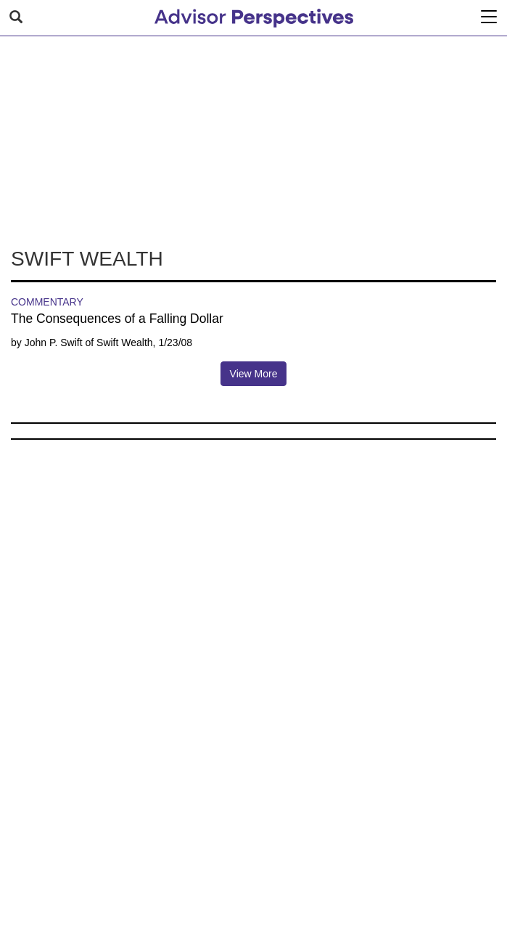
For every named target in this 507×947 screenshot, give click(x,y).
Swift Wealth (124, 342)
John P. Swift (54, 342)
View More (254, 374)
